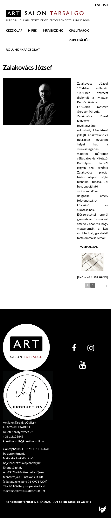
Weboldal (89, 246)
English (101, 5)
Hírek (32, 30)
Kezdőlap (14, 30)
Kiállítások (79, 30)
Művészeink (53, 30)
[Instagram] (90, 348)
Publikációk (79, 40)
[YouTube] (82, 365)
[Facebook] (74, 348)
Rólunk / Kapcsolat (23, 49)
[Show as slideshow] (92, 277)
